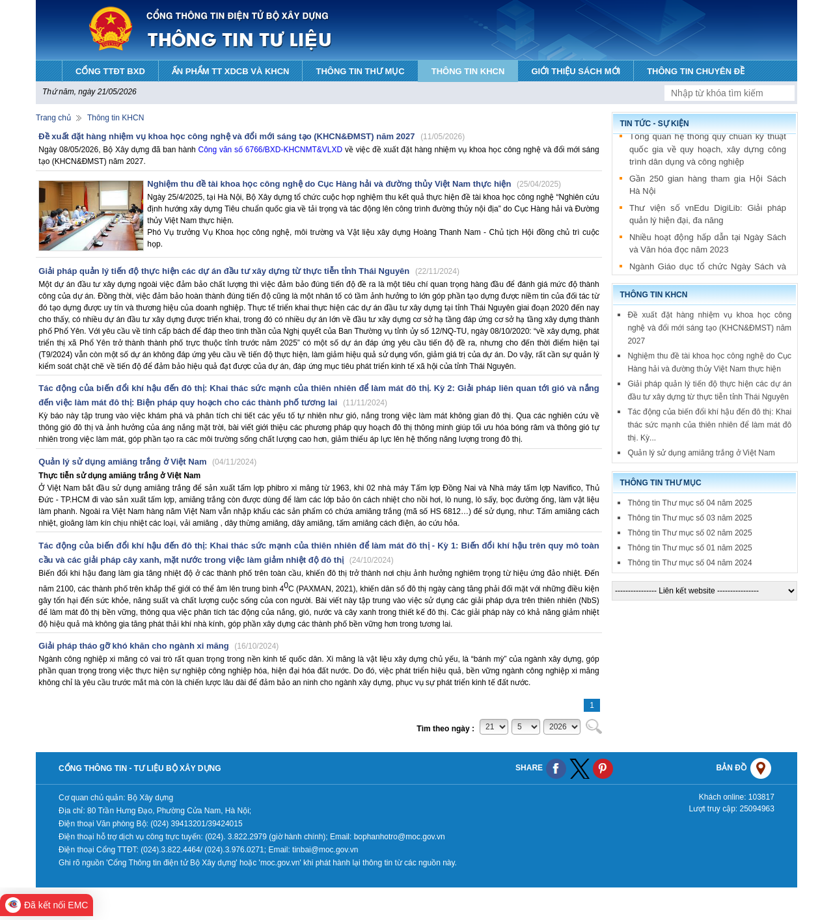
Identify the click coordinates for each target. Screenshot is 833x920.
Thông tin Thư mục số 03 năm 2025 (689, 517)
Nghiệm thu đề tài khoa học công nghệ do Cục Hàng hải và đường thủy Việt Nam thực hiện (354, 184)
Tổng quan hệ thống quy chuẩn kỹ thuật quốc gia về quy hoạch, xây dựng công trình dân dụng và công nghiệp (707, 151)
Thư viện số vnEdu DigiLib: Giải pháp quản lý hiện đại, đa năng (707, 217)
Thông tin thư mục (660, 482)
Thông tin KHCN (115, 117)
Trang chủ (53, 117)
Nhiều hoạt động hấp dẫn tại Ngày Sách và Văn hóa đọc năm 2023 (707, 246)
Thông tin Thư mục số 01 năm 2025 (689, 547)
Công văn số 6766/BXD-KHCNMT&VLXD (270, 149)
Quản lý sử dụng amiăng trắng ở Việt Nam (147, 462)
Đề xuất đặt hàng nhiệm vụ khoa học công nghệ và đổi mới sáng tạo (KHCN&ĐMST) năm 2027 (251, 136)
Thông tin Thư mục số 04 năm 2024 (689, 562)
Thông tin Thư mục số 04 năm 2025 (689, 502)
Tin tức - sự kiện (654, 123)
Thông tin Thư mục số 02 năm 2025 (689, 532)
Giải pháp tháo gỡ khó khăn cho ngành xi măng (158, 646)
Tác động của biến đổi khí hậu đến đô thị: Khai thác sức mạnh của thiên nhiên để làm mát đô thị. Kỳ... (709, 424)
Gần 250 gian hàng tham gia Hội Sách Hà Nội (707, 187)
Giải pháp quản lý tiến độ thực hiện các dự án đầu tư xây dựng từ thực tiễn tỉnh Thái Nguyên (248, 271)
